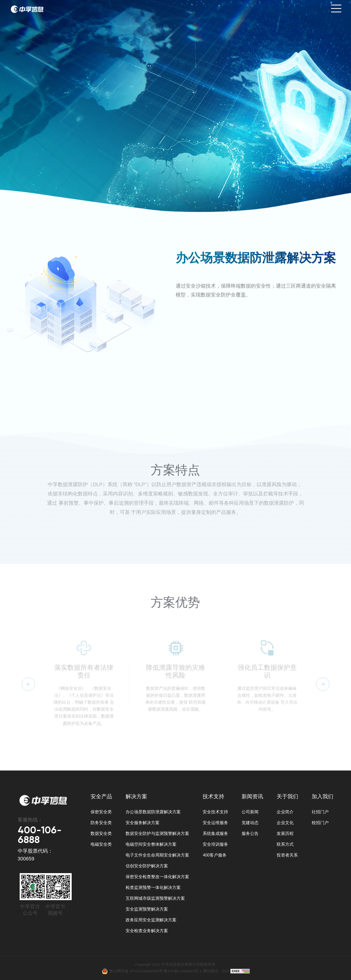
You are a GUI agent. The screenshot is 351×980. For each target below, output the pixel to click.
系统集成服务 (215, 833)
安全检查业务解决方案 (147, 930)
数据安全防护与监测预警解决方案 (157, 833)
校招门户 (320, 822)
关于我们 (287, 796)
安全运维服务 (215, 822)
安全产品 (101, 796)
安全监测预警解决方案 (147, 909)
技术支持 (213, 796)
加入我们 (322, 796)
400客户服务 (215, 855)
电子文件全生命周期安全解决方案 (157, 855)
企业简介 (285, 811)
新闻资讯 (252, 796)
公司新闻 (250, 811)
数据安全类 (101, 833)
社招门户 (320, 811)
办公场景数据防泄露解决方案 (153, 811)
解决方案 (136, 796)
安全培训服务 (215, 844)
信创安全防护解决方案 (147, 865)
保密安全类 (101, 811)
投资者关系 (287, 855)
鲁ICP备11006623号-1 (183, 970)
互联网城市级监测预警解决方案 (155, 898)
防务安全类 (101, 822)
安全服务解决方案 (143, 822)
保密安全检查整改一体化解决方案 (157, 876)
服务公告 (250, 833)
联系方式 (285, 844)
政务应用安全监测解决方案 (151, 919)
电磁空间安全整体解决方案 (151, 844)
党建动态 (250, 822)
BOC (226, 970)
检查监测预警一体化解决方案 (153, 887)
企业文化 (285, 822)
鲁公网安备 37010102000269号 (136, 970)
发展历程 (285, 833)
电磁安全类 (101, 844)
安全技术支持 (215, 811)
